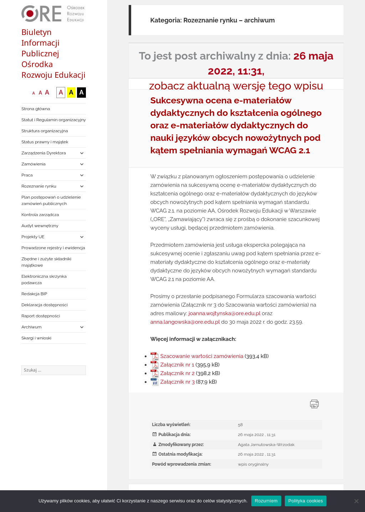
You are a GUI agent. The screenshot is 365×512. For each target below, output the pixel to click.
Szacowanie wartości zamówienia (201, 356)
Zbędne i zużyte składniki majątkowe (46, 262)
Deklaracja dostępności (44, 304)
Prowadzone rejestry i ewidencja (53, 247)
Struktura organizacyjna (44, 130)
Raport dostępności (40, 315)
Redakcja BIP (34, 293)
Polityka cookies (305, 500)
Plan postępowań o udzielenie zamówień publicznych (51, 200)
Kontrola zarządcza (40, 214)
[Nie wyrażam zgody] (356, 501)
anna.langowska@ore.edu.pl (185, 322)
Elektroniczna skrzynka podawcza (44, 279)
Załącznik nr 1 (177, 365)
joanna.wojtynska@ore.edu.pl (225, 313)
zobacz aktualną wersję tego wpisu (236, 86)
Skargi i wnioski (36, 338)
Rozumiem (266, 500)
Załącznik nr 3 (177, 382)
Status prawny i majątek (44, 141)
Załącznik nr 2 (177, 373)
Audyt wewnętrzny (39, 225)
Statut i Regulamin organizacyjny (53, 119)
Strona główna (35, 108)
